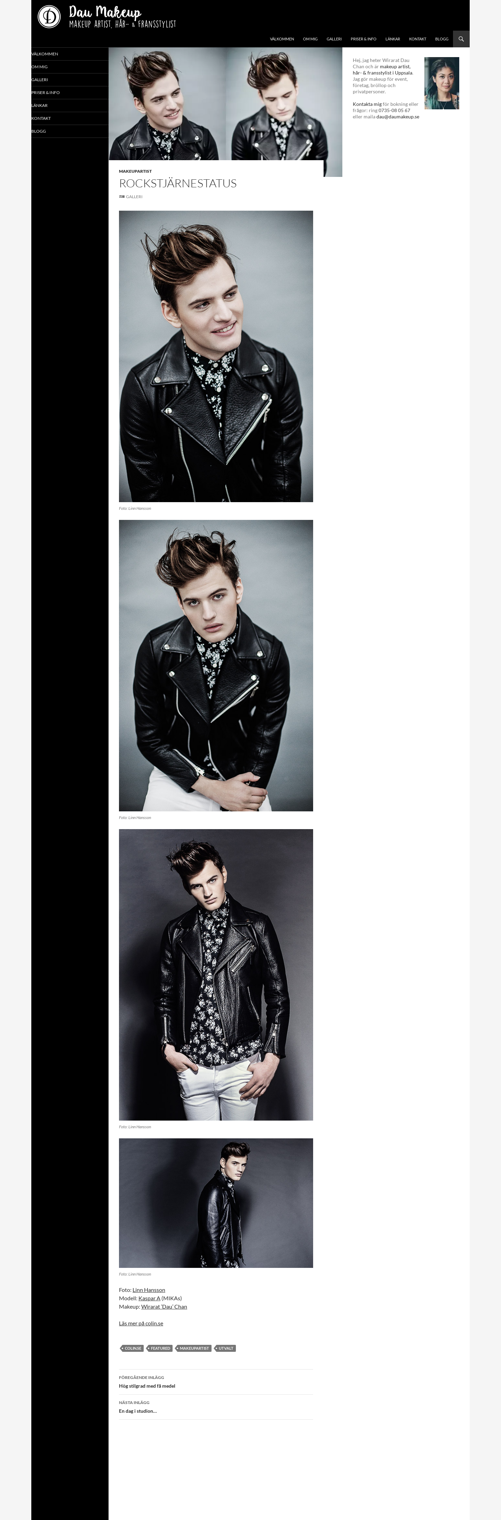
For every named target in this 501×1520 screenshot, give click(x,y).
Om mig (310, 39)
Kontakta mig (367, 104)
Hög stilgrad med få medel (216, 1381)
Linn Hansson (149, 1289)
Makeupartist (135, 171)
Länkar (392, 39)
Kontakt (417, 39)
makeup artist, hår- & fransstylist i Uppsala (382, 69)
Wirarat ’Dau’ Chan (164, 1306)
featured (160, 1348)
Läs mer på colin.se (141, 1323)
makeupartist (194, 1348)
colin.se (133, 1348)
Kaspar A (149, 1298)
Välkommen (282, 39)
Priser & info (363, 39)
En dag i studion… (216, 1406)
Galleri (334, 39)
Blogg (441, 39)
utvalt (226, 1348)
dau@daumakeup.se (397, 116)
